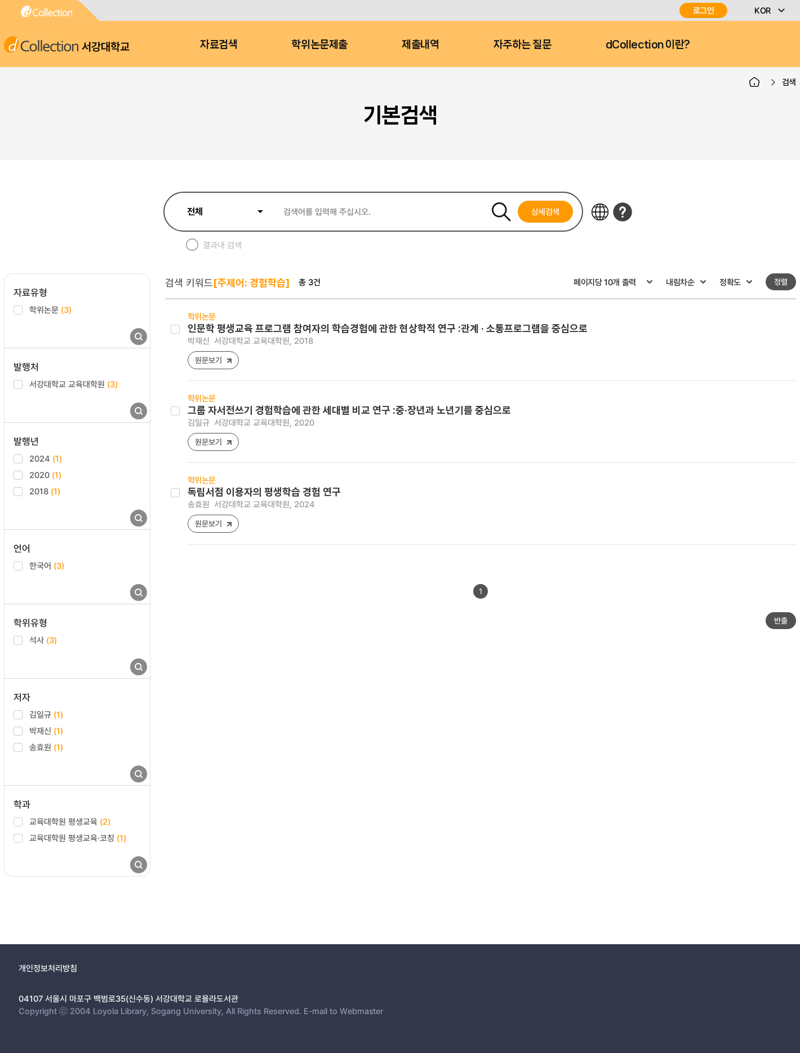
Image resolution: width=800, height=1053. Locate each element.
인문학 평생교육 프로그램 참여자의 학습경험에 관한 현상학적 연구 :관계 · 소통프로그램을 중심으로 (388, 328)
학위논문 (50, 309)
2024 (45, 458)
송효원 (46, 747)
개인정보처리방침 (48, 968)
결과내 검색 (222, 244)
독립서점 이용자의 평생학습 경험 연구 (264, 492)
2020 (45, 474)
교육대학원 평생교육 (69, 821)
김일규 (46, 714)
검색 (789, 81)
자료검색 (218, 44)
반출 (781, 620)
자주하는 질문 (523, 44)
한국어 (46, 565)
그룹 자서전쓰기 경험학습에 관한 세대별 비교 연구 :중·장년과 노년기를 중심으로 (349, 410)
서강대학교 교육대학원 (73, 384)
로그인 (703, 10)
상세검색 (545, 211)
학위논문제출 (319, 44)
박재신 (46, 730)
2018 (44, 491)
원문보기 (208, 360)
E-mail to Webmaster (343, 1010)
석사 (43, 639)
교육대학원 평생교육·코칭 (77, 837)
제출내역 (420, 44)
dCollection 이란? (648, 44)
